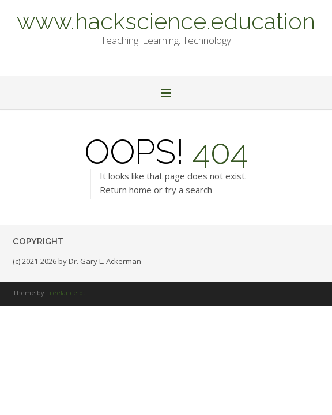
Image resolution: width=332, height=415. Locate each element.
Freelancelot (65, 292)
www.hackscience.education (166, 20)
